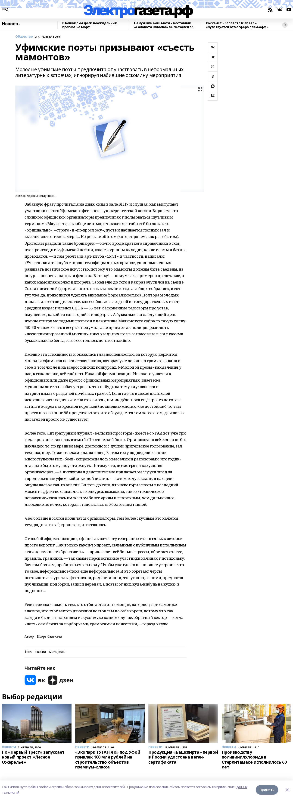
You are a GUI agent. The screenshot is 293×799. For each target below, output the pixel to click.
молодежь (57, 652)
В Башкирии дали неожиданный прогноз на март (89, 25)
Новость (11, 23)
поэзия (40, 652)
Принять (266, 789)
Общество (24, 37)
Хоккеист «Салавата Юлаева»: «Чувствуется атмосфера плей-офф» (237, 25)
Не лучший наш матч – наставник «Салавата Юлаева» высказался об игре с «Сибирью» (163, 25)
